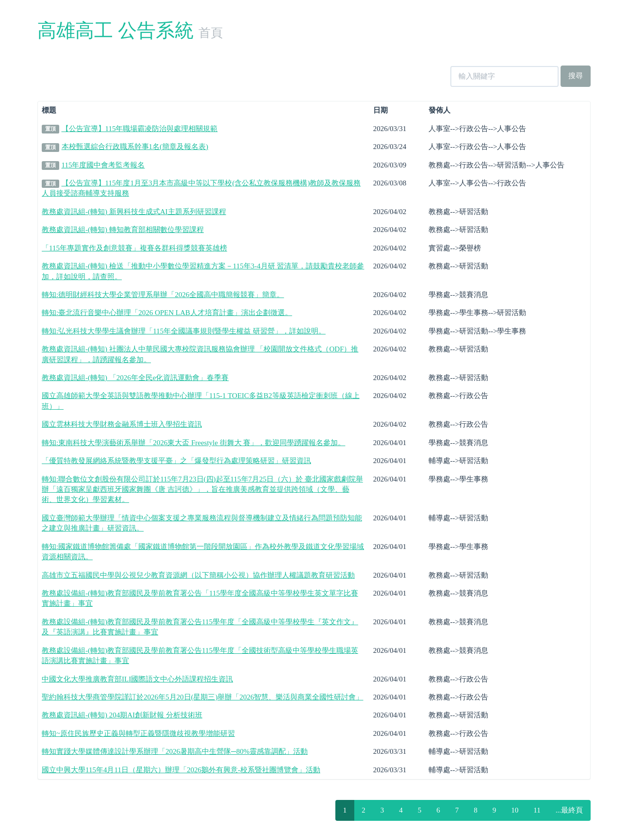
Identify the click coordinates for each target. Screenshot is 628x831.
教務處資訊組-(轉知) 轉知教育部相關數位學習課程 (123, 229)
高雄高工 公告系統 (115, 30)
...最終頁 (569, 810)
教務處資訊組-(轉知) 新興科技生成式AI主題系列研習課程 (134, 212)
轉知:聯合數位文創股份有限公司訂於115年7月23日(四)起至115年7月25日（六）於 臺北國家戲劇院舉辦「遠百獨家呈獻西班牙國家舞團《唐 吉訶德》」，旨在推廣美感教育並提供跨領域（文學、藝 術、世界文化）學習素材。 (202, 489)
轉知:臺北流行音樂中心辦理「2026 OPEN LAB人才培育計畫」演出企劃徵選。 (167, 312)
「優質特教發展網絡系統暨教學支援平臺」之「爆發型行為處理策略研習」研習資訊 (176, 461)
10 (514, 810)
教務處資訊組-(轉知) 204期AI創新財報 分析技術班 (122, 715)
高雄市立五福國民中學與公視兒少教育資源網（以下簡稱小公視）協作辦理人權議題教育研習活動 (198, 575)
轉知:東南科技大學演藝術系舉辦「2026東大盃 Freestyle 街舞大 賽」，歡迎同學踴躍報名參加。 (193, 443)
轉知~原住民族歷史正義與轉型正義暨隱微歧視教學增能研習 (138, 733)
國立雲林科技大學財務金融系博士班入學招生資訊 (122, 424)
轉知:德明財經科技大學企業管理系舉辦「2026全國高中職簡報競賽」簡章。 (163, 295)
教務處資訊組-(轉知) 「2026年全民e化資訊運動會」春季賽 (135, 378)
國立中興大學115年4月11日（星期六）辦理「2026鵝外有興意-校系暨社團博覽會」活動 (181, 770)
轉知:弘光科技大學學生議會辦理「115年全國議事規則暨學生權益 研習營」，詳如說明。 (184, 331)
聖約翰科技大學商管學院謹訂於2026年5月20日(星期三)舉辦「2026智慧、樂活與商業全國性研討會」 (203, 697)
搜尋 (575, 76)
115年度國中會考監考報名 (103, 165)
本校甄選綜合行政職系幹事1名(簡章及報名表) (135, 146)
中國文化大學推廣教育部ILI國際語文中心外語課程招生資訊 (137, 679)
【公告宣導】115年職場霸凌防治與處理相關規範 (140, 129)
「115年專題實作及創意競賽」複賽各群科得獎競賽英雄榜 (134, 248)
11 (536, 810)
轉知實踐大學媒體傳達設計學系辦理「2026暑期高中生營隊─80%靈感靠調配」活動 (175, 751)
